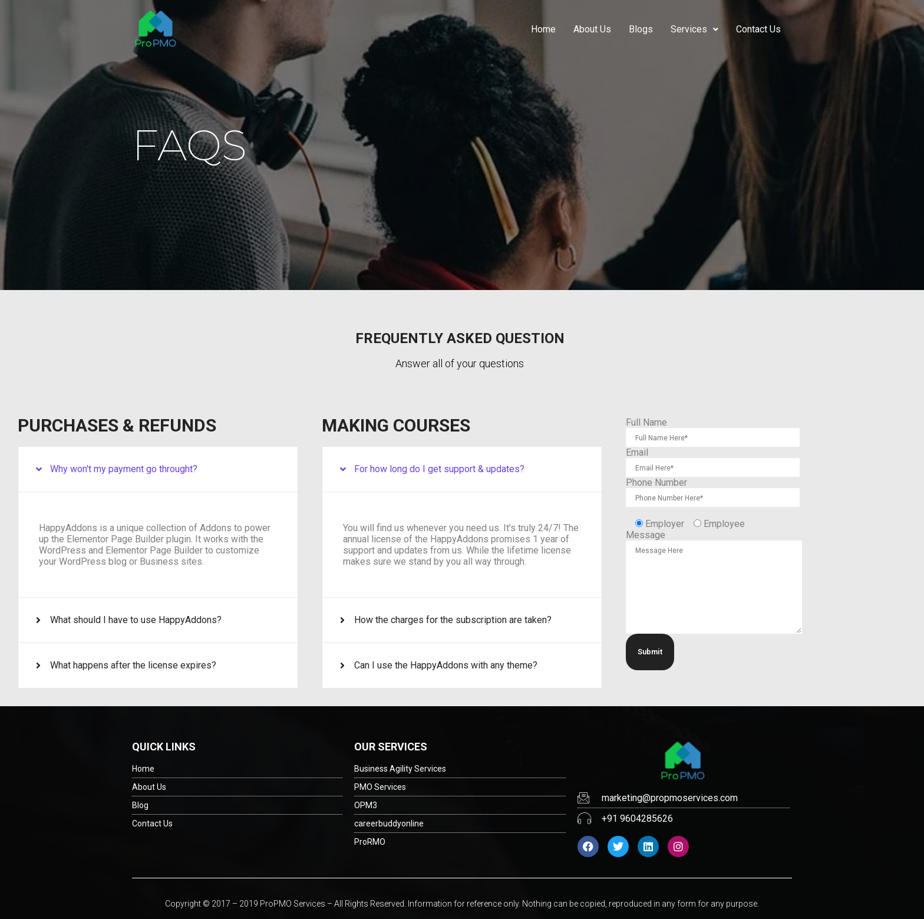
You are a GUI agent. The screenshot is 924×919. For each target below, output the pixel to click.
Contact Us (758, 29)
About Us (592, 29)
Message (645, 535)
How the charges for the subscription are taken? (453, 619)
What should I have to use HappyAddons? (136, 619)
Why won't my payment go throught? (123, 469)
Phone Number (656, 482)
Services (694, 29)
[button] (158, 469)
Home (543, 29)
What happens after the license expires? (133, 665)
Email (637, 452)
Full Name (646, 422)
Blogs (641, 29)
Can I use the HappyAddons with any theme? (445, 665)
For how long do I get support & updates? (439, 469)
